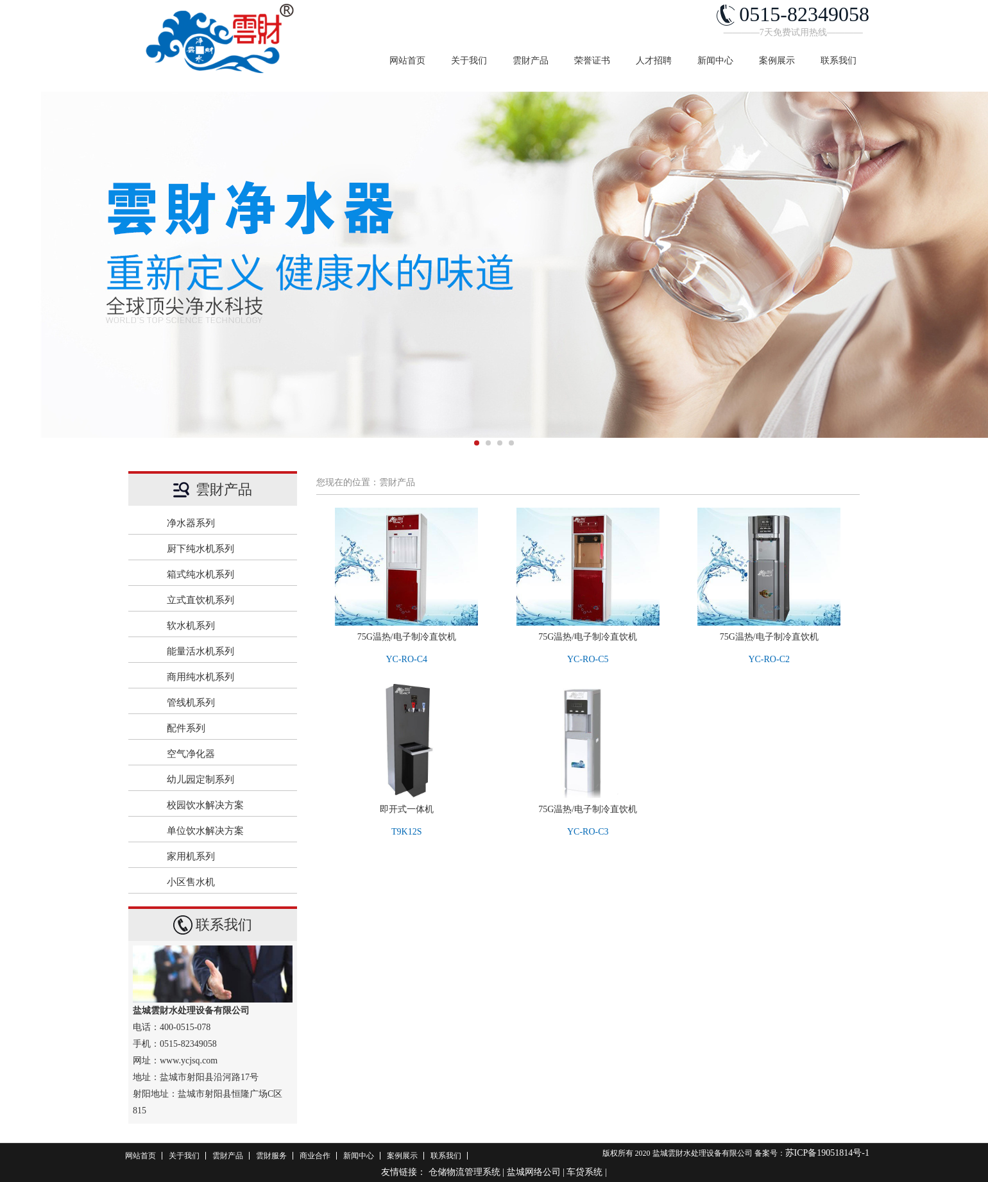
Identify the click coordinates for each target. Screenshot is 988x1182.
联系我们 (838, 60)
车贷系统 (584, 1172)
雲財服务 (271, 1155)
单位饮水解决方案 (225, 831)
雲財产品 (531, 60)
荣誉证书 (592, 60)
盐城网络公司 (534, 1172)
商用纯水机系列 (225, 677)
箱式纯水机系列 (225, 574)
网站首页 (407, 60)
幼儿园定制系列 (225, 779)
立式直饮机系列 (225, 600)
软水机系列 (225, 625)
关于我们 (469, 60)
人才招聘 (654, 60)
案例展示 (777, 60)
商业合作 (315, 1155)
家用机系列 (225, 856)
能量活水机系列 (225, 651)
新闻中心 (715, 60)
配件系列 (225, 728)
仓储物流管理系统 (464, 1172)
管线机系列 (225, 702)
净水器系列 (225, 523)
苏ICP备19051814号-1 (827, 1153)
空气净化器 (225, 754)
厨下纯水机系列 (225, 549)
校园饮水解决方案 (225, 805)
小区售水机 (225, 882)
